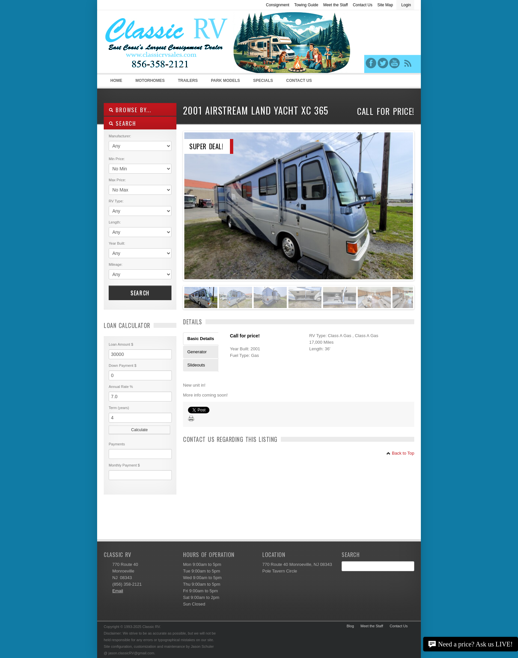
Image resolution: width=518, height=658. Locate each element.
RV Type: (116, 201)
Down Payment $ (122, 365)
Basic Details (200, 338)
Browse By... (130, 110)
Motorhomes (149, 82)
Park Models (225, 80)
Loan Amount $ (121, 344)
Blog (350, 626)
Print (191, 418)
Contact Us (362, 5)
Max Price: (117, 180)
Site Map (385, 5)
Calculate (139, 430)
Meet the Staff (335, 5)
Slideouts (196, 365)
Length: (115, 222)
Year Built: (117, 243)
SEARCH (122, 123)
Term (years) (119, 408)
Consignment (277, 5)
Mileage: (116, 264)
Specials (263, 80)
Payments (117, 444)
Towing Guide (306, 5)
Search (140, 293)
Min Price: (117, 159)
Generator (197, 351)
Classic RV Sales (153, 43)
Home (116, 80)
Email (117, 590)
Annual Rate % (121, 387)
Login (406, 5)
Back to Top (400, 453)
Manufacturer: (120, 136)
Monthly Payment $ (124, 465)
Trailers (186, 82)
